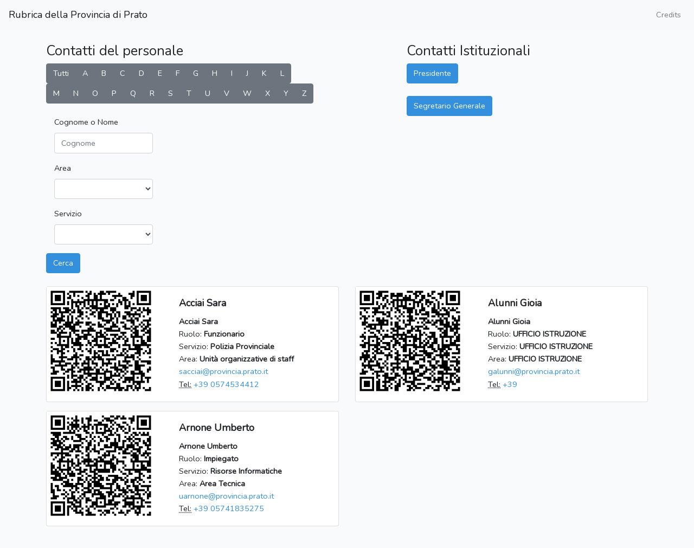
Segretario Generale (449, 105)
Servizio (68, 213)
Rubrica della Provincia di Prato (78, 14)
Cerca (63, 262)
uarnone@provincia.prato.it (226, 496)
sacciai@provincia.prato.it (223, 371)
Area (62, 168)
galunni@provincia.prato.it (534, 371)
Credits (668, 14)
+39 (510, 384)
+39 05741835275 (229, 508)
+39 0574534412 (226, 384)
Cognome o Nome (86, 122)
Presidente (432, 73)
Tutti (61, 73)
